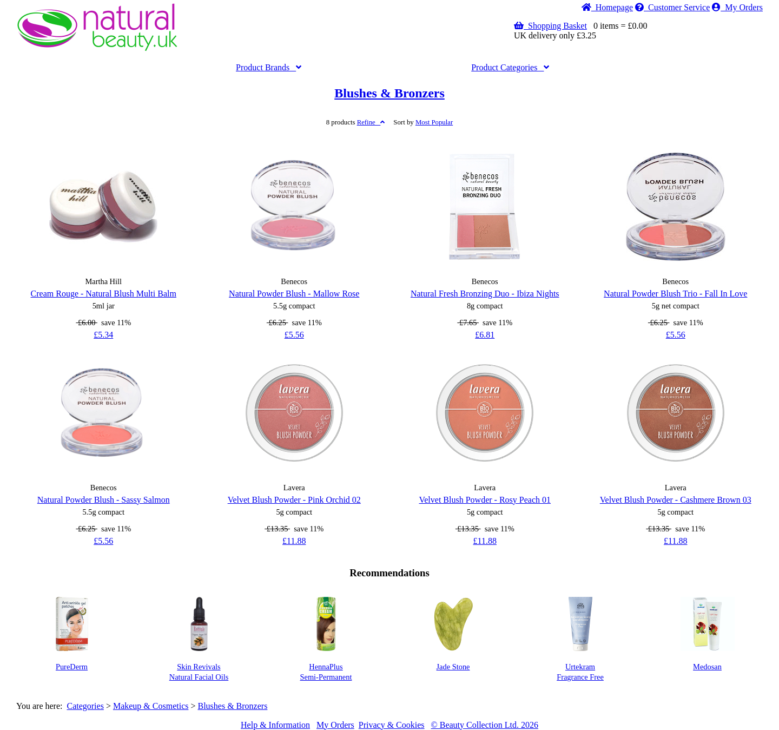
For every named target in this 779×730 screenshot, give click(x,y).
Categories (510, 67)
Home (607, 7)
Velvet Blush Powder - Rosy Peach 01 (485, 499)
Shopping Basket (550, 25)
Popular (434, 122)
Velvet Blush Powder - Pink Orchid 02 (294, 499)
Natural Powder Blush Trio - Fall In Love (675, 293)
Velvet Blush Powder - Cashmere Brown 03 (675, 499)
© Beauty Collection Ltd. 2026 (484, 724)
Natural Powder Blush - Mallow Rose (294, 293)
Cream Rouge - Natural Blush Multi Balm (103, 293)
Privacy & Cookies (392, 724)
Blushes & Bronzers (389, 93)
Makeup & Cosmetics (151, 706)
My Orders (737, 7)
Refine (371, 122)
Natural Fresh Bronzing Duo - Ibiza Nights (485, 293)
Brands (268, 67)
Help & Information (275, 724)
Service (672, 7)
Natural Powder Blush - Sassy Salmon (103, 499)
